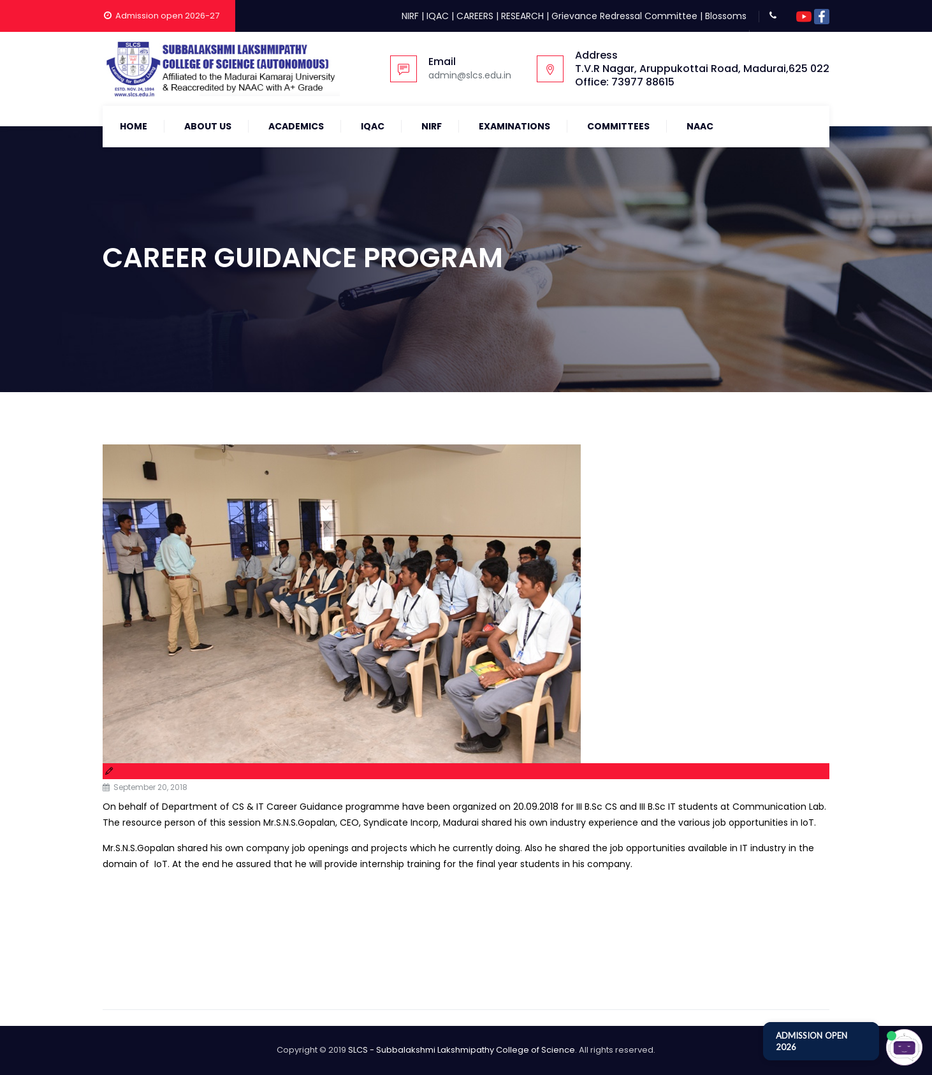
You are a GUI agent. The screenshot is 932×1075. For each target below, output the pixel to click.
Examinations (514, 126)
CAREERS (474, 16)
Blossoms (725, 16)
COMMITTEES (618, 126)
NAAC (700, 126)
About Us (207, 126)
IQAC (437, 16)
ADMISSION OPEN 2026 (811, 1041)
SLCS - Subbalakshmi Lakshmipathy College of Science (461, 1050)
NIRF (410, 16)
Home (133, 126)
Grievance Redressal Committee (624, 16)
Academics (296, 126)
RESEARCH (522, 16)
